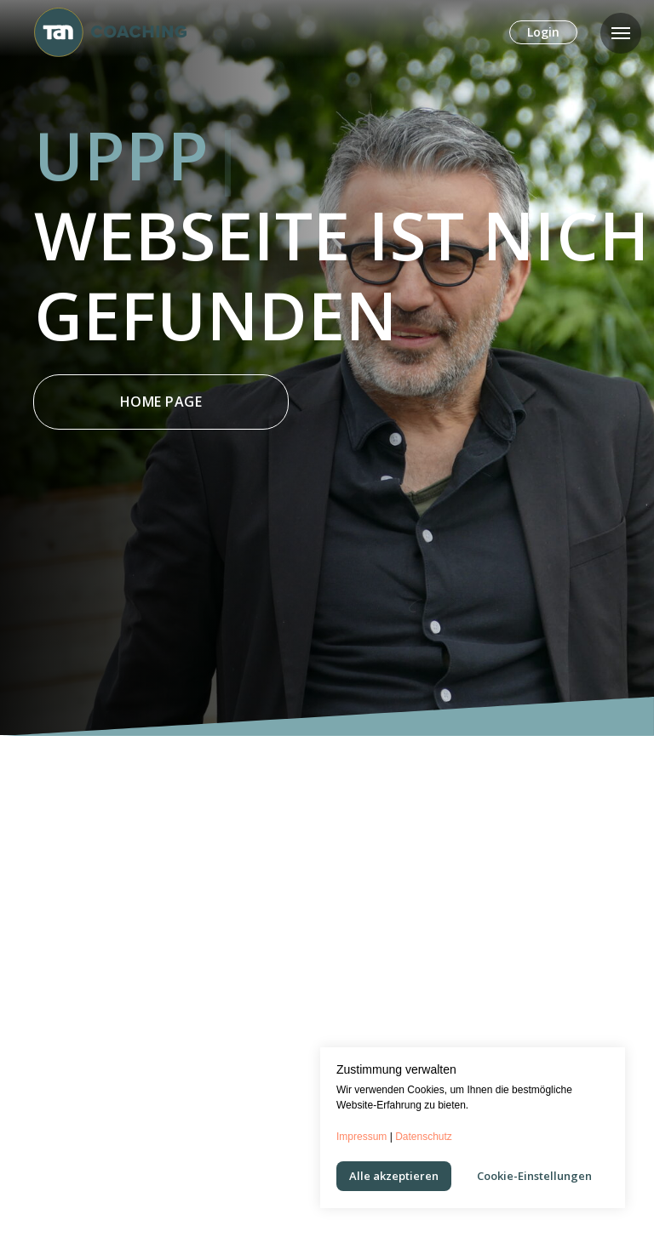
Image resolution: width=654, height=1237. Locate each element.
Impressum (361, 1137)
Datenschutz (423, 1137)
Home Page (161, 401)
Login (543, 32)
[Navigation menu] (620, 33)
